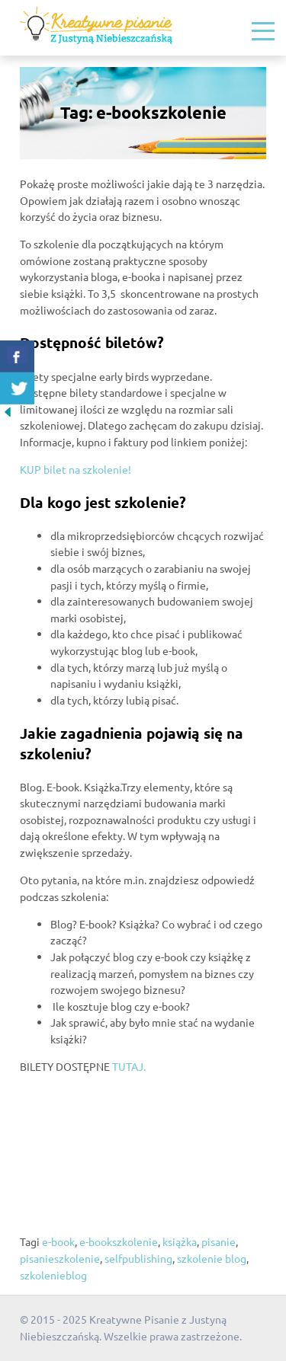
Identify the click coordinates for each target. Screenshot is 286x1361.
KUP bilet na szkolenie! (75, 469)
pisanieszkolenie (60, 1258)
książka (179, 1241)
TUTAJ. (129, 1066)
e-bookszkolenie (118, 1241)
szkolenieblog (53, 1275)
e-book (58, 1241)
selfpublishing (138, 1258)
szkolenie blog (211, 1258)
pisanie (218, 1241)
